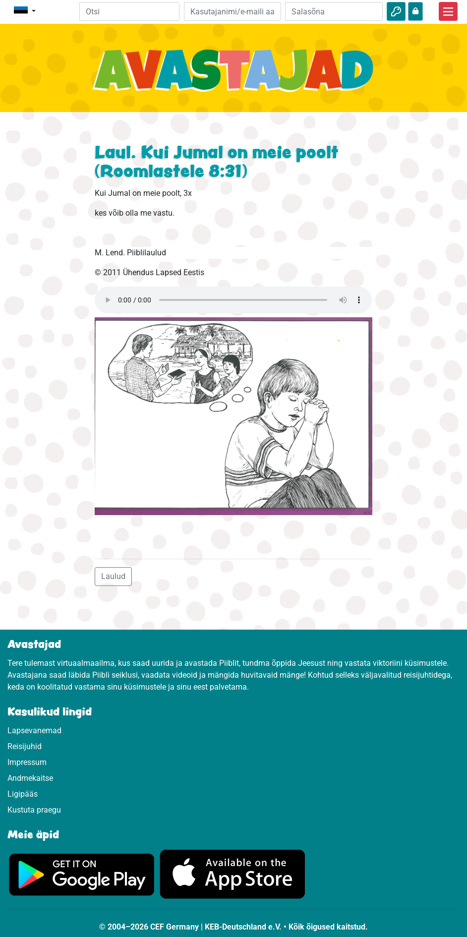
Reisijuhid (24, 746)
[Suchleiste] (129, 11)
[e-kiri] (233, 11)
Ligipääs (22, 794)
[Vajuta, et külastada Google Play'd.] (81, 873)
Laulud (113, 576)
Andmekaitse (30, 778)
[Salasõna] (334, 11)
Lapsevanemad (34, 730)
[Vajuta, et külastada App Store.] (232, 873)
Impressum (27, 762)
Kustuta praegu (34, 810)
